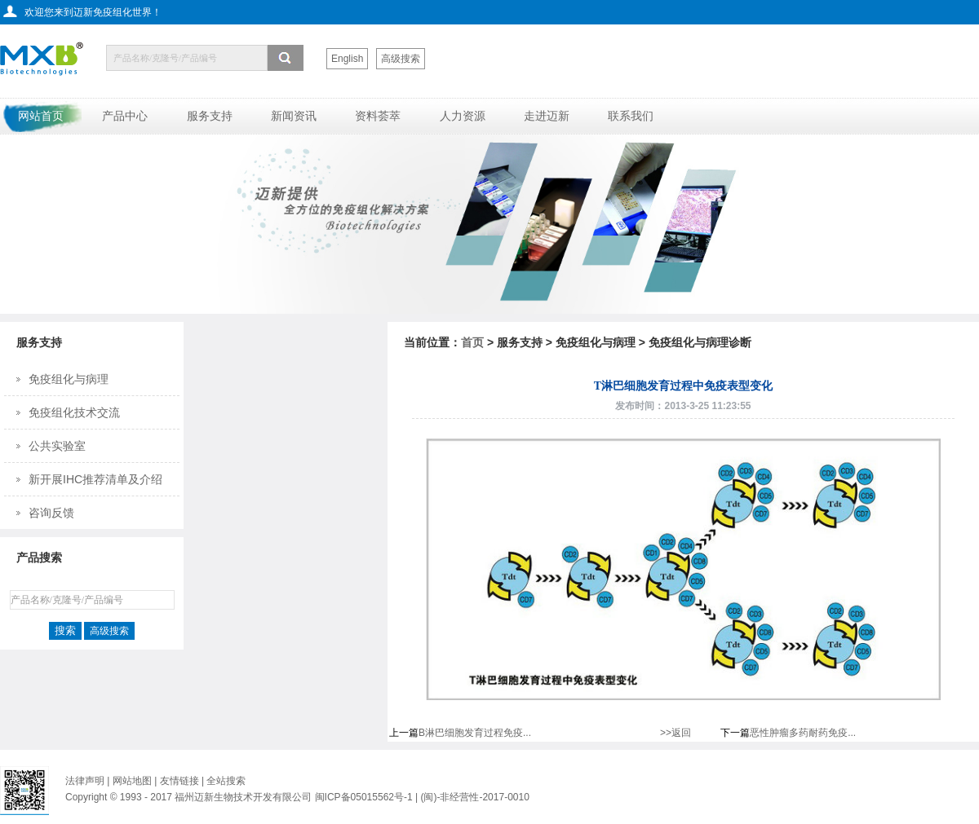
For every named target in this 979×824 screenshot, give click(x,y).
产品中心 (125, 115)
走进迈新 (546, 115)
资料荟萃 (378, 115)
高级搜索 (400, 58)
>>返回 (675, 732)
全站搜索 (226, 781)
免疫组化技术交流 (74, 412)
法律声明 (84, 781)
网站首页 (41, 115)
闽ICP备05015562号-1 (364, 797)
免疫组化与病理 (69, 379)
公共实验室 (57, 445)
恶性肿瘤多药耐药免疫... (803, 732)
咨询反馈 (51, 512)
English (347, 58)
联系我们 (630, 115)
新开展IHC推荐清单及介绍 (95, 479)
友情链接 (181, 781)
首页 (472, 342)
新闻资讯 (294, 115)
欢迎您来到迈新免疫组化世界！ (93, 12)
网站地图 (132, 781)
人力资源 (462, 115)
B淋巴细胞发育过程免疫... (475, 732)
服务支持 (210, 115)
